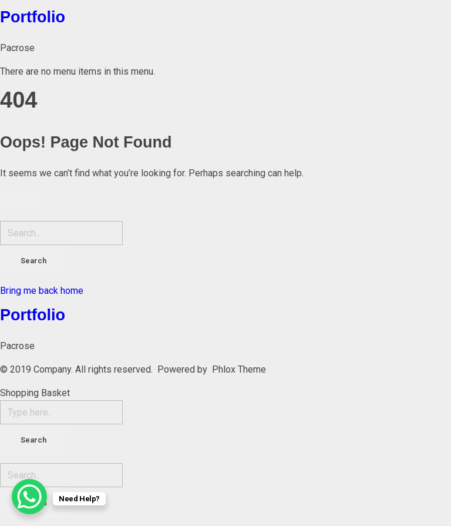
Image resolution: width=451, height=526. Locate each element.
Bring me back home (41, 290)
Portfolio (32, 17)
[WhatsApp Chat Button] (29, 496)
